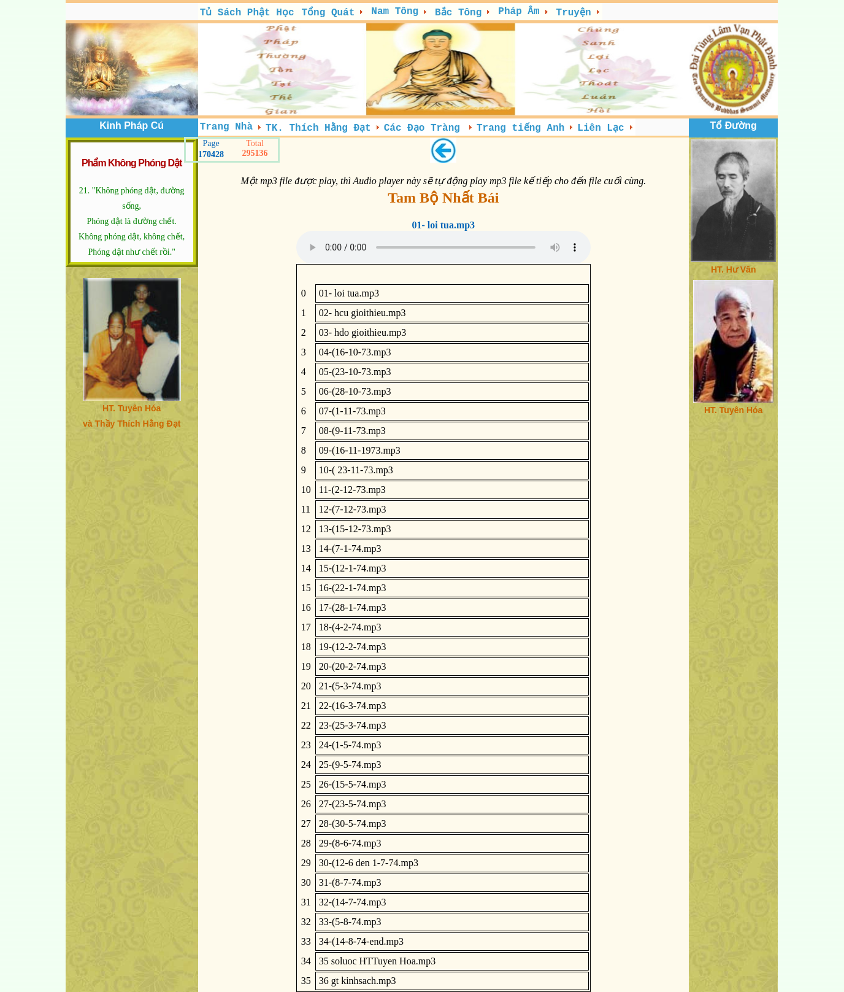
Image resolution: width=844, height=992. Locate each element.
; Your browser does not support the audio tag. (443, 247)
